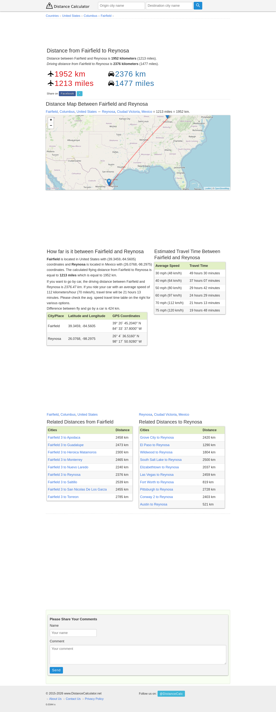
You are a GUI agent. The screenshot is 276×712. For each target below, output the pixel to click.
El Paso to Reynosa (154, 445)
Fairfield (52, 112)
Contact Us (73, 698)
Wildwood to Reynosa (156, 452)
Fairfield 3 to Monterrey (65, 460)
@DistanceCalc (171, 693)
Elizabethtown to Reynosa (159, 467)
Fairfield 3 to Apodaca (64, 437)
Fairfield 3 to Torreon (63, 497)
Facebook (67, 93)
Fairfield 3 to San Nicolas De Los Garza (77, 489)
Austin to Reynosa (153, 504)
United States (87, 112)
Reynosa (108, 112)
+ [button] (51, 120)
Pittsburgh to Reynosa (156, 489)
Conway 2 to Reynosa (156, 497)
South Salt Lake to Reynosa (161, 460)
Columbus (67, 112)
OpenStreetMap (222, 188)
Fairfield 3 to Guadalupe (66, 445)
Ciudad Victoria (128, 112)
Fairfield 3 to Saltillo (62, 482)
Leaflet (208, 188)
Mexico (147, 112)
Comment (57, 641)
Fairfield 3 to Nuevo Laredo (68, 467)
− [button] (51, 126)
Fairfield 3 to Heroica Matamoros (72, 452)
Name (54, 625)
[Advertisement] (138, 32)
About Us (55, 698)
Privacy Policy (94, 698)
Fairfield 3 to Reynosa (64, 475)
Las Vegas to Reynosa (157, 475)
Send (56, 670)
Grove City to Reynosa (157, 437)
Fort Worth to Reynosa (157, 482)
